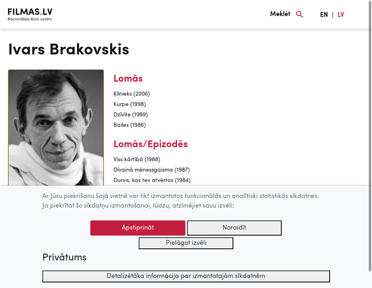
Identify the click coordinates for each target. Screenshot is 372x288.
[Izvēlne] (360, 14)
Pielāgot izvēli (186, 243)
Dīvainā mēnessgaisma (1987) (151, 170)
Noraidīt (234, 228)
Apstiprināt (138, 228)
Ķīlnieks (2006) (131, 94)
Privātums (64, 258)
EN (324, 15)
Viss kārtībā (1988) (136, 159)
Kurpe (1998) (129, 104)
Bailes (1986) (129, 125)
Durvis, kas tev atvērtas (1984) (152, 180)
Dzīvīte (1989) (130, 115)
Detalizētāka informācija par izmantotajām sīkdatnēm (186, 276)
